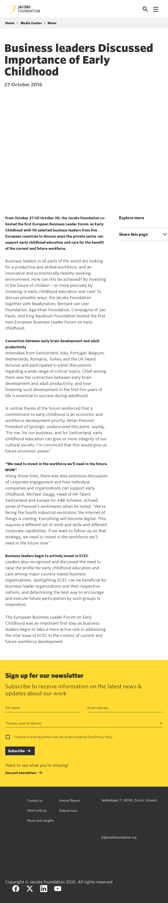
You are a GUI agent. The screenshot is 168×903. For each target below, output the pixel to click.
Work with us (36, 810)
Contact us (34, 800)
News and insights (40, 820)
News (52, 23)
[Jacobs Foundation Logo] (24, 9)
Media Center (31, 23)
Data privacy (68, 810)
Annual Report (69, 800)
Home (10, 23)
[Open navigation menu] (155, 9)
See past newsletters (20, 773)
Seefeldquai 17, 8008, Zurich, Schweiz (129, 800)
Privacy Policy (103, 737)
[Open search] (145, 9)
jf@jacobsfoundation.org (118, 837)
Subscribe (16, 750)
